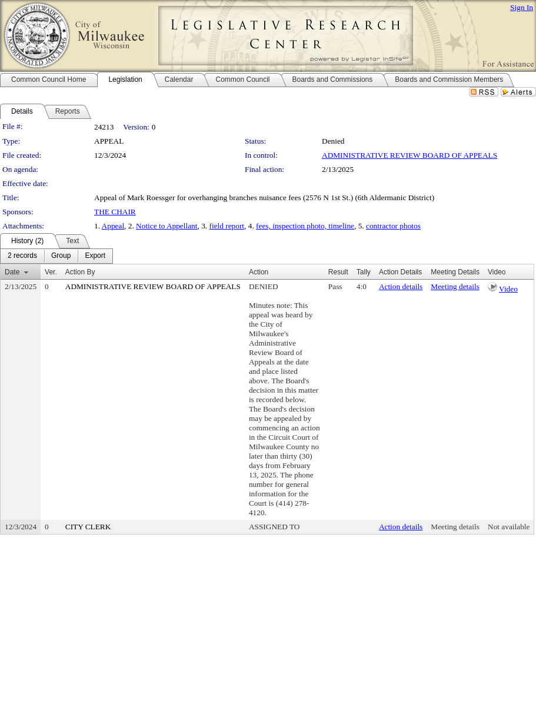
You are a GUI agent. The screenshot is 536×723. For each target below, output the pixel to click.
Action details (400, 286)
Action (258, 272)
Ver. (51, 272)
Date (12, 272)
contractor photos (393, 225)
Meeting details (455, 286)
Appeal (113, 225)
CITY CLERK (88, 526)
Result (338, 272)
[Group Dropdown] (61, 256)
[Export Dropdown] (95, 256)
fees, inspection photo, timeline (305, 225)
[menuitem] (22, 256)
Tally (364, 272)
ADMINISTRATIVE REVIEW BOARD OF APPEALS (409, 155)
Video (508, 288)
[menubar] (56, 256)
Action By (80, 272)
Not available (509, 526)
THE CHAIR (115, 211)
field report (226, 225)
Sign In (521, 7)
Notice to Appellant (166, 225)
